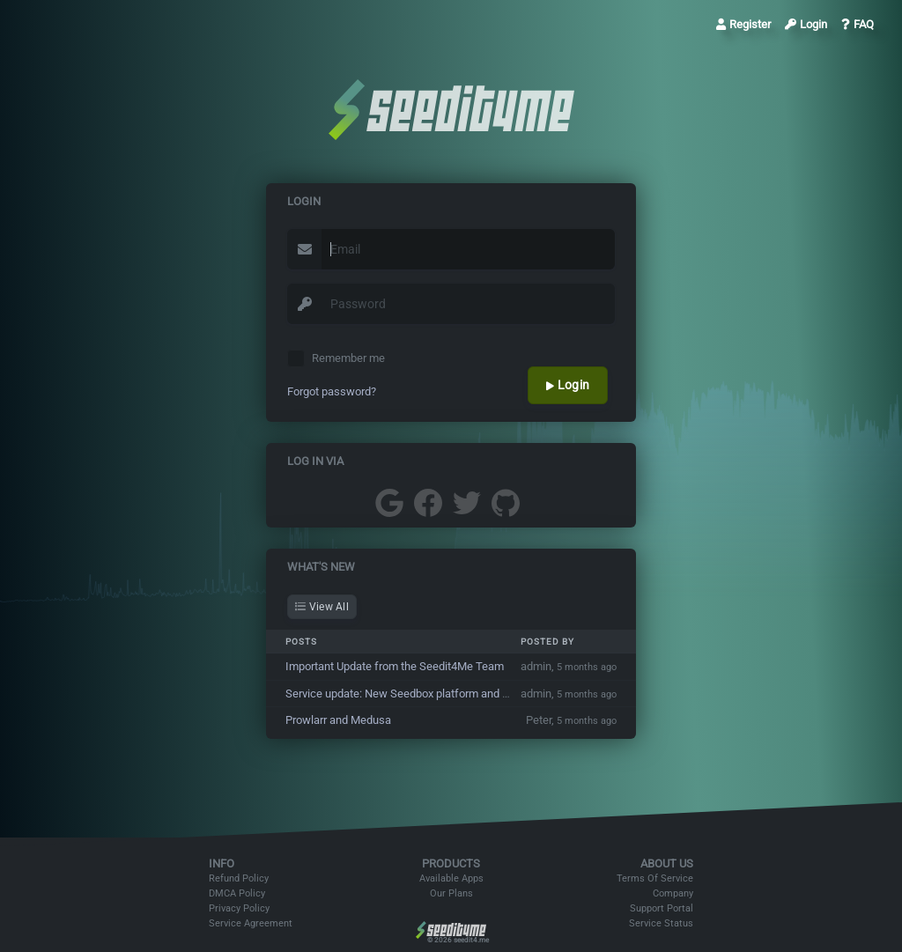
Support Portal (661, 908)
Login (806, 24)
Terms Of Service (655, 878)
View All (322, 607)
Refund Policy (239, 878)
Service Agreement (250, 923)
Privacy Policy (239, 908)
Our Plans (451, 893)
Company (673, 893)
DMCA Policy (237, 893)
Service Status (661, 923)
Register (743, 24)
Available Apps (451, 878)
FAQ (857, 24)
